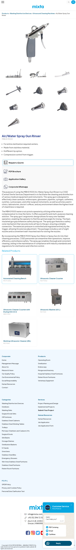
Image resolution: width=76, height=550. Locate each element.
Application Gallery (17, 179)
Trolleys (5, 427)
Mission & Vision (7, 370)
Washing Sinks (7, 410)
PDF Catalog (53, 527)
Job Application (43, 422)
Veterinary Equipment (46, 381)
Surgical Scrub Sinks (9, 414)
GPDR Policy (6, 484)
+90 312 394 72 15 (35, 517)
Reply (58, 543)
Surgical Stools (7, 434)
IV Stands (5, 448)
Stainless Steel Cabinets (11, 420)
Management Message (10, 363)
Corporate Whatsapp (18, 187)
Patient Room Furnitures (46, 377)
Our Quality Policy (8, 374)
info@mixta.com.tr (36, 514)
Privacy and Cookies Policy (11, 488)
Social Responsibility (9, 381)
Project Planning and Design (48, 403)
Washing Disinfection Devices (20, 13)
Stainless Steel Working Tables (13, 424)
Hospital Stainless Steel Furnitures (50, 374)
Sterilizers (5, 407)
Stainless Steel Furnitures (11, 465)
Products (5, 13)
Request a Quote (16, 162)
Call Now (52, 534)
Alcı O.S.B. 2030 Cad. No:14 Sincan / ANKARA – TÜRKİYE (40, 522)
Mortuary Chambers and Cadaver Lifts (16, 431)
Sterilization (42, 363)
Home (4, 360)
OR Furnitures (7, 417)
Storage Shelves (8, 441)
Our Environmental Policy (11, 377)
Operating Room (44, 360)
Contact (5, 387)
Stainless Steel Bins (9, 455)
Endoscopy (42, 367)
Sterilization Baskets (9, 444)
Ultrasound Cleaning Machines (44, 13)
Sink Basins (6, 438)
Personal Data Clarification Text (13, 491)
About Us (5, 367)
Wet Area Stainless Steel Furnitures (14, 462)
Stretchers (6, 451)
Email (51, 531)
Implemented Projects (46, 407)
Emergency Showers (9, 458)
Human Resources (8, 384)
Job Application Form (45, 426)
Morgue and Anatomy (46, 370)
